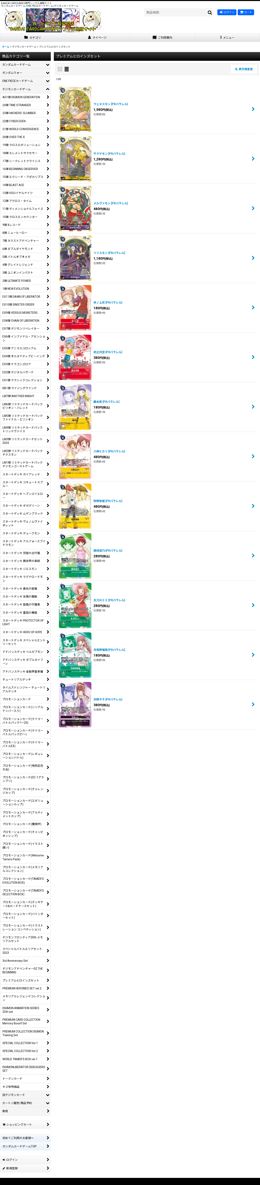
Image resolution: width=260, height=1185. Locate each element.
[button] (227, 38)
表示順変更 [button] (244, 69)
